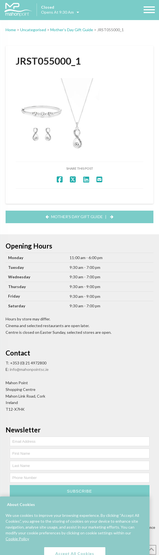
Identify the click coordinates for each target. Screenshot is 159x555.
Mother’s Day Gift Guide (71, 29)
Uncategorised (33, 29)
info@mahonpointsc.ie (29, 369)
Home (11, 29)
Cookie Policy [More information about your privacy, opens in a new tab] (17, 546)
